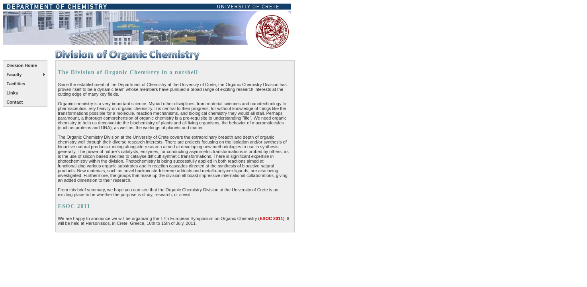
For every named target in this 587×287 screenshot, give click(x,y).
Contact (14, 102)
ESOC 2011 (271, 218)
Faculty (14, 74)
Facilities (15, 83)
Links (12, 92)
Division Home (21, 65)
